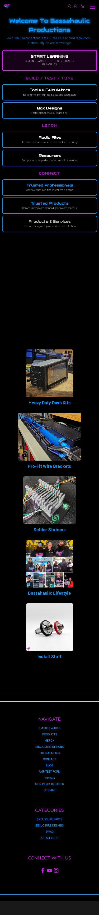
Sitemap (49, 790)
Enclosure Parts (49, 819)
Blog (49, 765)
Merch (49, 740)
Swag (50, 831)
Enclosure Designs (49, 747)
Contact (49, 759)
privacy (49, 778)
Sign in (40, 784)
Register (57, 784)
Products (49, 734)
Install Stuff (49, 838)
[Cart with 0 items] (82, 6)
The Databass (49, 753)
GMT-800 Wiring (50, 728)
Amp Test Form (50, 771)
